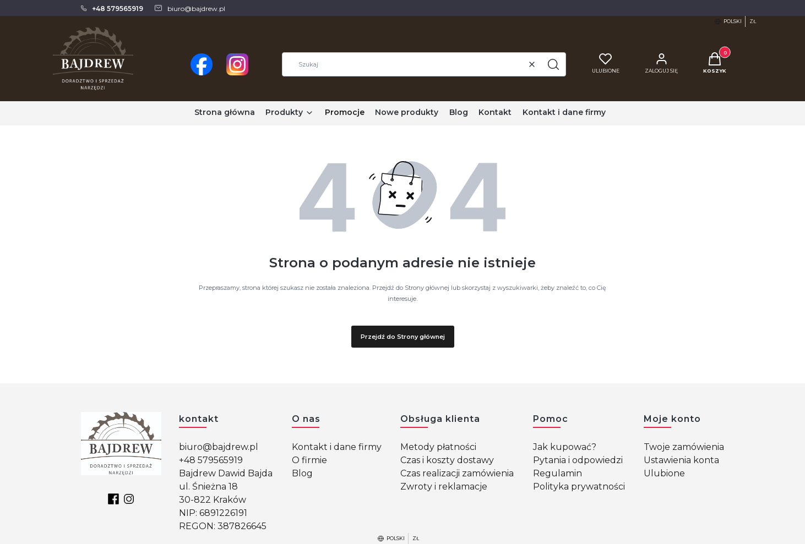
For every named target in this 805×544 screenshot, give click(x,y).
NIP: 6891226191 (213, 513)
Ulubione (664, 473)
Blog (302, 473)
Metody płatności (438, 447)
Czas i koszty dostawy (447, 460)
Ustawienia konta (681, 460)
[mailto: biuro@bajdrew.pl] (189, 8)
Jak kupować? (564, 447)
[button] (553, 64)
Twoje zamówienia (684, 447)
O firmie (309, 460)
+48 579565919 (211, 460)
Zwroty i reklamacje (443, 486)
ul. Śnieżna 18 (208, 486)
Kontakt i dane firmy (337, 447)
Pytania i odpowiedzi (578, 460)
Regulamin (557, 473)
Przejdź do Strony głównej (403, 336)
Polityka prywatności (579, 486)
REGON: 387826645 (222, 526)
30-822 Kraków (212, 499)
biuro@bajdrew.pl (218, 447)
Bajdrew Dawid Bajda (226, 473)
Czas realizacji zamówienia (457, 473)
